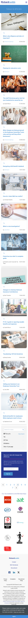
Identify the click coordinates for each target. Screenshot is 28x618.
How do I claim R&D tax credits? (13, 196)
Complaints (13, 579)
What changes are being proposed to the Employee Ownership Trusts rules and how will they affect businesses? (13, 133)
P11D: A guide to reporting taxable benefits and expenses (13, 323)
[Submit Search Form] (23, 430)
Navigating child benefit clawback (13, 166)
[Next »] (16, 487)
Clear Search (21, 434)
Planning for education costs (12, 68)
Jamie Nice (6, 229)
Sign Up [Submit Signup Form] (8, 474)
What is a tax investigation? (11, 226)
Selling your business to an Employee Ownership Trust (11, 385)
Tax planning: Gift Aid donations (13, 354)
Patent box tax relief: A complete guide (13, 257)
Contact (14, 562)
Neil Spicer (6, 71)
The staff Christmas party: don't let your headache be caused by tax (13, 99)
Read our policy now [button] (19, 612)
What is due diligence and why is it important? (13, 37)
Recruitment (14, 568)
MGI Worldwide (14, 565)
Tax (4, 33)
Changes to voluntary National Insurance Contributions (12, 291)
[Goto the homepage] (8, 2)
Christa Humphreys (8, 41)
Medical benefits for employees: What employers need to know (13, 417)
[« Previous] (3, 485)
